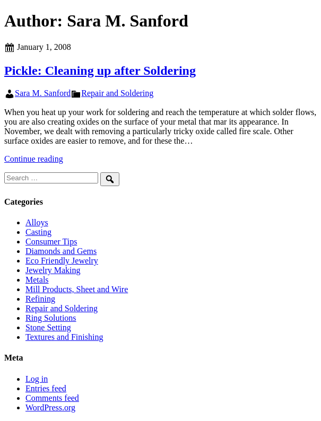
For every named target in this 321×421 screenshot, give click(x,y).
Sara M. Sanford (43, 93)
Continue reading (33, 158)
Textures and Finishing (64, 336)
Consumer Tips (51, 241)
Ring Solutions (50, 317)
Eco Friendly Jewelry (61, 260)
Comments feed (52, 397)
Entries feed (45, 388)
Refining (40, 298)
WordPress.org (50, 407)
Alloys (36, 222)
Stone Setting (48, 327)
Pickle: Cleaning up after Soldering (100, 70)
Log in (36, 378)
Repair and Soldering (117, 93)
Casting (38, 231)
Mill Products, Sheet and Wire (76, 289)
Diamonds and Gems (61, 251)
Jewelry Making (53, 270)
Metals (37, 279)
